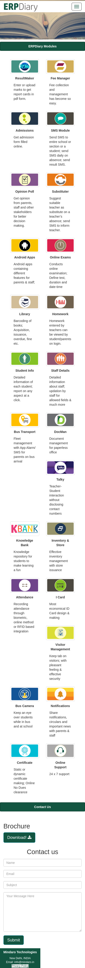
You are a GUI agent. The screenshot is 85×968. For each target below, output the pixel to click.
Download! (19, 837)
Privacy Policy (20, 966)
